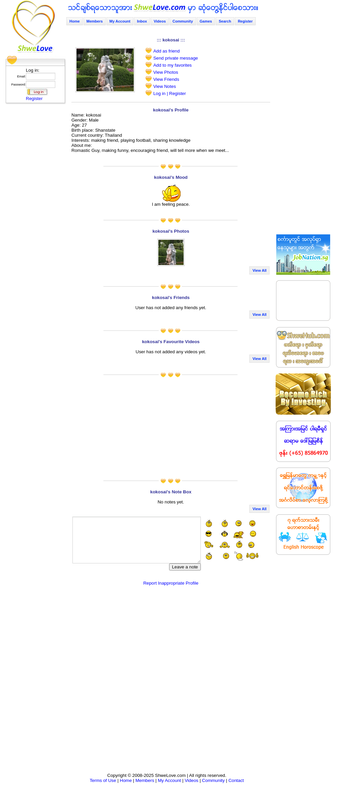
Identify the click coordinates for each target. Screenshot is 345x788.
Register (34, 98)
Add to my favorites (172, 65)
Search (225, 21)
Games (206, 21)
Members (95, 21)
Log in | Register (169, 93)
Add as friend (166, 51)
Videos (160, 21)
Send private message (175, 58)
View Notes (164, 86)
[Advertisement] (33, 207)
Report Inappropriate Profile (170, 583)
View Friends (166, 79)
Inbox (142, 21)
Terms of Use (103, 780)
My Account (119, 21)
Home (74, 21)
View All (259, 270)
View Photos (165, 72)
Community (182, 21)
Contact (236, 780)
